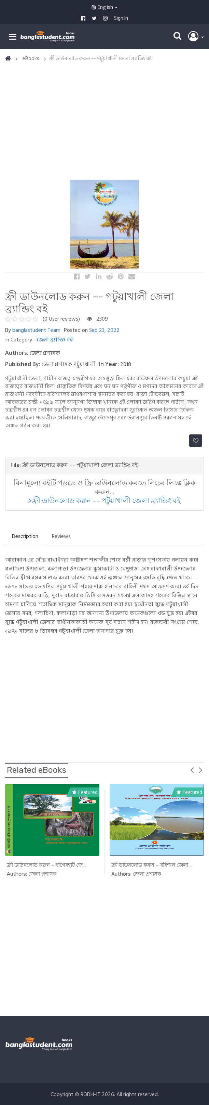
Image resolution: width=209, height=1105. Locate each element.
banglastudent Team (36, 330)
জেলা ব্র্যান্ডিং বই (55, 339)
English (104, 7)
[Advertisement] (107, 121)
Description (25, 536)
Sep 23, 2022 (104, 330)
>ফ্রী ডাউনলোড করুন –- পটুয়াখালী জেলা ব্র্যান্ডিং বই (104, 500)
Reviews (61, 536)
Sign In (121, 18)
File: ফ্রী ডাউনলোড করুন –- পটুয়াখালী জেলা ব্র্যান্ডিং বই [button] (74, 465)
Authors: (16, 352)
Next (200, 770)
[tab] (104, 465)
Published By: (22, 364)
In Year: (109, 364)
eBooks (31, 58)
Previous (192, 770)
